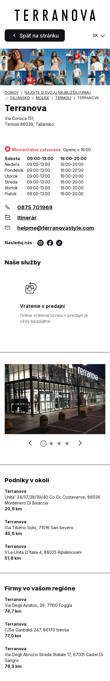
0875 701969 (35, 207)
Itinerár (27, 218)
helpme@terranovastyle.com (55, 228)
